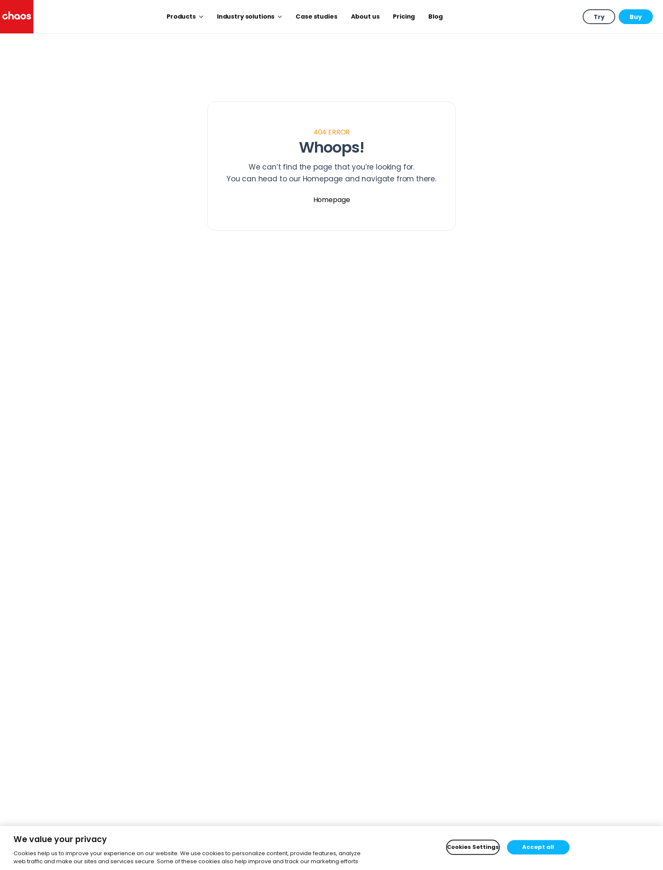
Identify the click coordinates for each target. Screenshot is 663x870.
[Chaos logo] (16, 16)
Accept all (538, 847)
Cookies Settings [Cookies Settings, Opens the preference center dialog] (473, 847)
